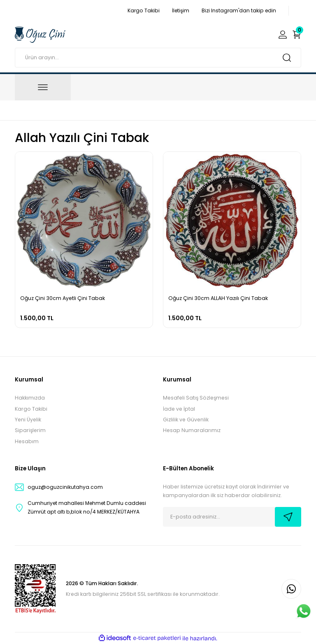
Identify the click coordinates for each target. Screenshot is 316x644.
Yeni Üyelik (28, 419)
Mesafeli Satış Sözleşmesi (196, 397)
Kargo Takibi (31, 408)
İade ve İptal (179, 408)
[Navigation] (43, 87)
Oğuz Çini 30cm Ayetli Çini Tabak (62, 298)
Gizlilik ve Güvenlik (186, 419)
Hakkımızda (30, 397)
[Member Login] (282, 34)
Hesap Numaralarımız (192, 430)
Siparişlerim (30, 430)
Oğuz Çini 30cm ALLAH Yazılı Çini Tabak (218, 298)
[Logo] (40, 34)
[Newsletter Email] (232, 517)
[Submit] (288, 517)
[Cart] (296, 34)
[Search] (158, 57)
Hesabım (27, 441)
